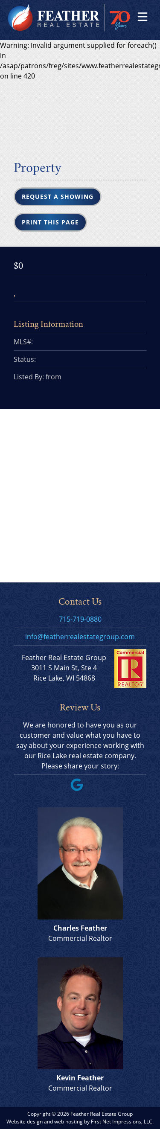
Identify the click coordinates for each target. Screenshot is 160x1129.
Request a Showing (57, 196)
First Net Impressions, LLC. (122, 1121)
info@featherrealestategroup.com (80, 636)
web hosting (68, 1121)
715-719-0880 (80, 619)
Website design (24, 1121)
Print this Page (50, 222)
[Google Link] (80, 788)
